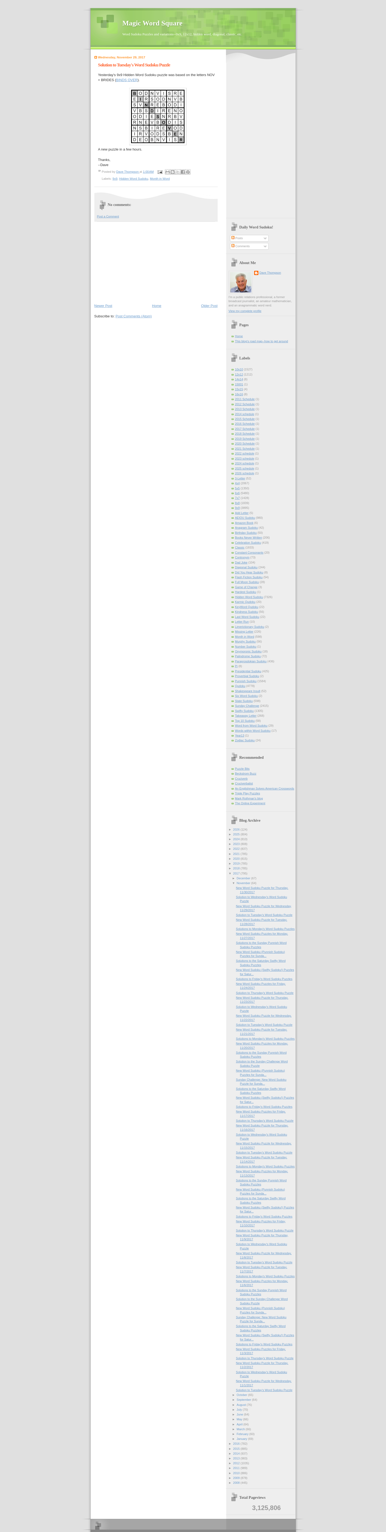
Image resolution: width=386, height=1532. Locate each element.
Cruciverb (241, 778)
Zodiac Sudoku (245, 740)
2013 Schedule (245, 409)
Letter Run (242, 621)
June (240, 1414)
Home (156, 306)
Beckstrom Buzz (246, 773)
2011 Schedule (245, 399)
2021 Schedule (245, 448)
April (240, 1424)
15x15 (239, 389)
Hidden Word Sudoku (133, 178)
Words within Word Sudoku (253, 730)
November (244, 883)
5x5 (237, 488)
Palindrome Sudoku (248, 656)
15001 (239, 384)
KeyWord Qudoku (246, 607)
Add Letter (242, 513)
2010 (237, 1473)
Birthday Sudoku (246, 532)
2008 (237, 1482)
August (242, 1404)
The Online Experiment (250, 803)
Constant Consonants (249, 552)
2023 (237, 844)
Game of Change (246, 587)
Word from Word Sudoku (251, 725)
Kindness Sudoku (246, 611)
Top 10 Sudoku (245, 720)
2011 (237, 1468)
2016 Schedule (245, 423)
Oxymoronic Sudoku (248, 651)
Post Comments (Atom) (134, 316)
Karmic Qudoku (245, 601)
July (240, 1409)
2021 (237, 853)
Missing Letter (244, 631)
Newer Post (103, 306)
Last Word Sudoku (247, 616)
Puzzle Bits (242, 768)
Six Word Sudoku (246, 695)
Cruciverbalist (244, 783)
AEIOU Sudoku (245, 517)
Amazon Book (244, 522)
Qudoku (240, 686)
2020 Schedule (245, 443)
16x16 (239, 394)
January (242, 1438)
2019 (237, 863)
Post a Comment (108, 216)
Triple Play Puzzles (247, 793)
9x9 (115, 178)
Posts (237, 238)
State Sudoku (244, 701)
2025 (237, 834)
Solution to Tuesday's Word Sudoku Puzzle (264, 915)
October (242, 1394)
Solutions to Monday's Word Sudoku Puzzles (265, 928)
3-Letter (240, 478)
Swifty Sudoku (244, 710)
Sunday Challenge (247, 705)
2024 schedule (244, 463)
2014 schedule (244, 414)
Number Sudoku (246, 646)
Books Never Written (248, 537)
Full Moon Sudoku (247, 582)
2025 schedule (244, 468)
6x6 (237, 493)
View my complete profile (245, 311)
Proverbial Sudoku (247, 676)
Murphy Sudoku (245, 641)
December (244, 878)
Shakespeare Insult (248, 691)
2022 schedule (244, 453)
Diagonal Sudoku (246, 567)
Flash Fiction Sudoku (249, 577)
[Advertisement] (156, 262)
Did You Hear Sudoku (249, 572)
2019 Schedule (245, 438)
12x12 (239, 374)
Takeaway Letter (246, 715)
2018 (237, 868)
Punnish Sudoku (246, 681)
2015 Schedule (245, 418)
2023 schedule (244, 458)
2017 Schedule (245, 428)
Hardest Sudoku (245, 592)
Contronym (242, 557)
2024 (237, 839)
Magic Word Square (153, 23)
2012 (237, 1463)
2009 (237, 1478)
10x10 (239, 369)
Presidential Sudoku (248, 671)
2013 (237, 1458)
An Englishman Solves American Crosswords (264, 788)
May (240, 1419)
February (243, 1434)
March (241, 1429)
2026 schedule (244, 473)
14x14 (239, 379)
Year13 (239, 735)
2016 (237, 1443)
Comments (240, 246)
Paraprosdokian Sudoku (251, 661)
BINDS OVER (127, 80)
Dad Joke (241, 562)
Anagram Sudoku (246, 527)
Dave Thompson (128, 171)
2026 (237, 829)
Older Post (209, 306)
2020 (237, 858)
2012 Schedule (245, 404)
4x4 (237, 483)
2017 (237, 873)
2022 (237, 848)
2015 (237, 1448)
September (244, 1399)
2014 (237, 1453)
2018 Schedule (245, 433)
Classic (240, 547)
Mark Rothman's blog (249, 798)
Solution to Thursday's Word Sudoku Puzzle (265, 992)
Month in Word (160, 178)
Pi (236, 666)
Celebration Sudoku (248, 542)
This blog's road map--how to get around (261, 341)
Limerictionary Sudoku (249, 626)
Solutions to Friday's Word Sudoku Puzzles (264, 979)
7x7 (237, 498)
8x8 (237, 503)
